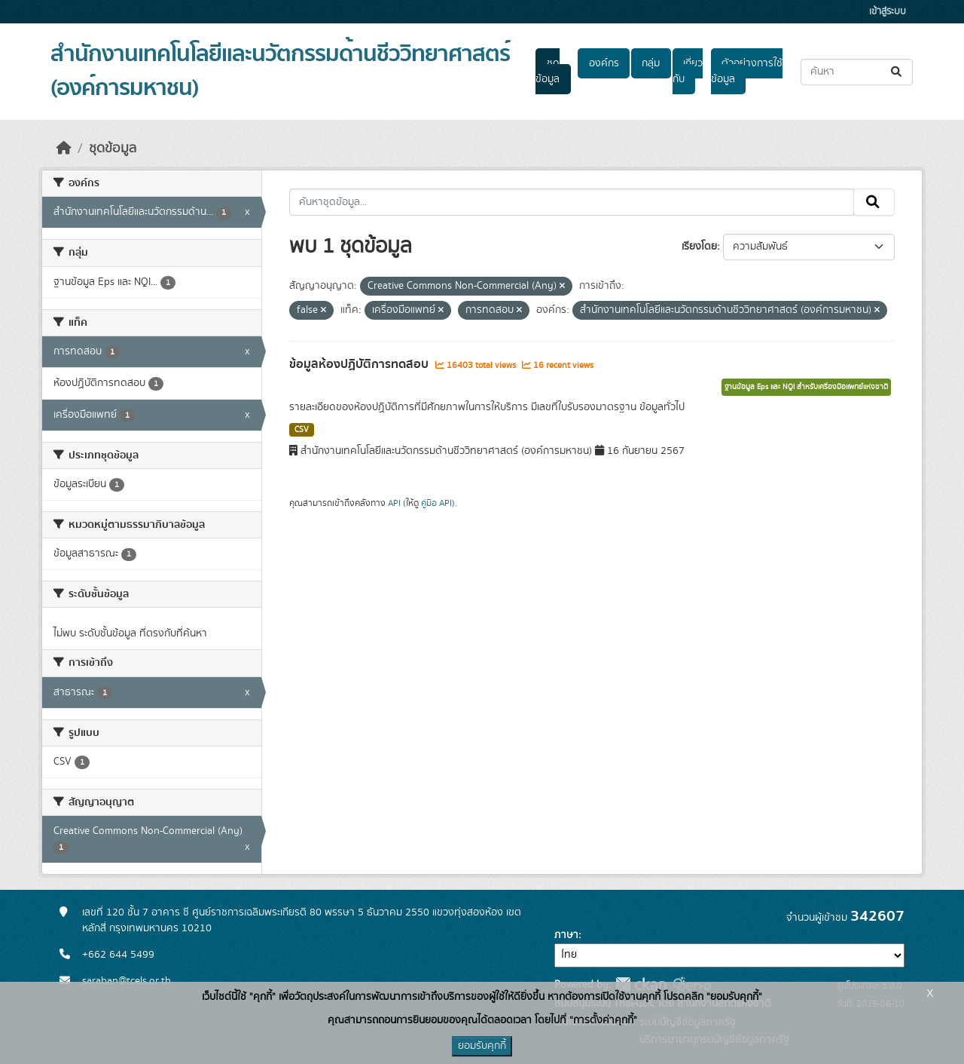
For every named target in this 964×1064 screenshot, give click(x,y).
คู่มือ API (436, 503)
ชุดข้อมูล (547, 71)
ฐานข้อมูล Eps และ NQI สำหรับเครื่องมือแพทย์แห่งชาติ (806, 387)
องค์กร (604, 63)
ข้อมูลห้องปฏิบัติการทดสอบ (360, 364)
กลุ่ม (651, 63)
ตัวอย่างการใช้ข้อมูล (746, 71)
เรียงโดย (699, 246)
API (394, 503)
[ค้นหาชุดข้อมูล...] (857, 72)
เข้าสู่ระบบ (887, 12)
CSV (301, 430)
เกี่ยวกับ (688, 71)
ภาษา (566, 935)
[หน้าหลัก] (64, 148)
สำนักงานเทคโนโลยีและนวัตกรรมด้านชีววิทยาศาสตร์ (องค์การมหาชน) (280, 71)
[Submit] (897, 72)
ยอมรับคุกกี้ (482, 1045)
